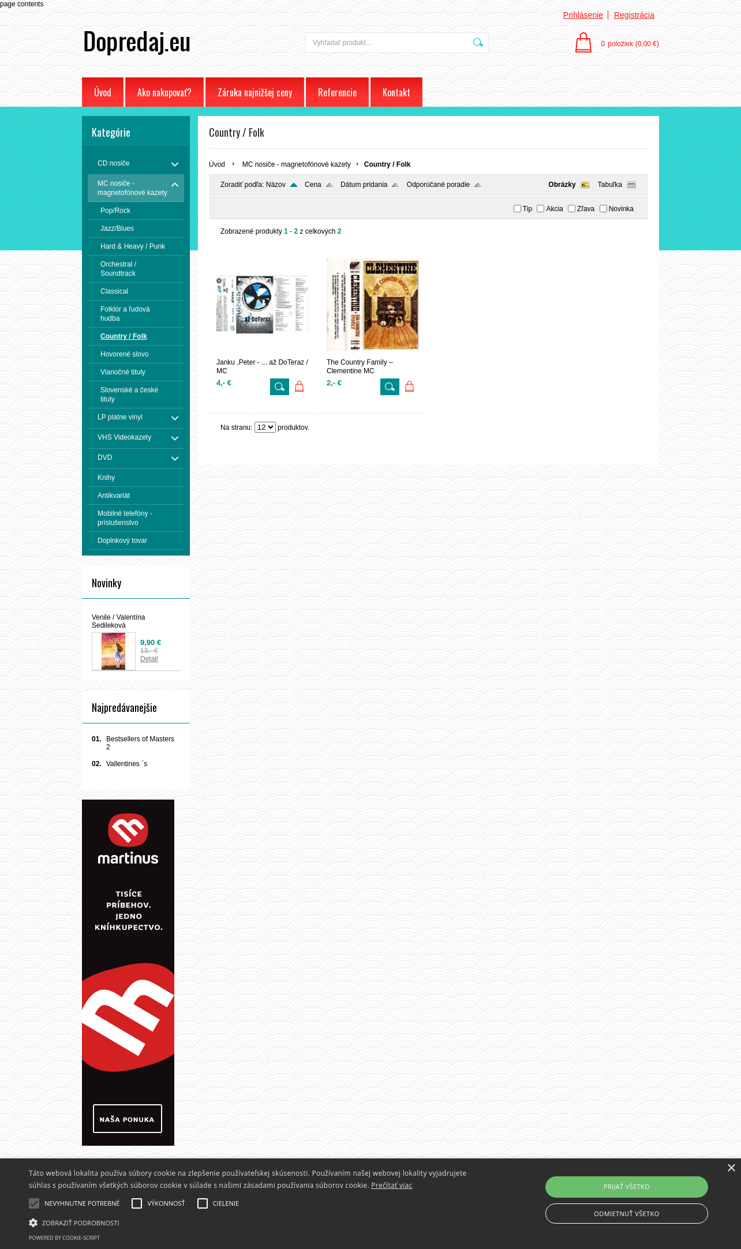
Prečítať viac (391, 1185)
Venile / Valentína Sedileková (118, 621)
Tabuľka (610, 185)
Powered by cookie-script (64, 1238)
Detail (149, 659)
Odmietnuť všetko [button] (626, 1213)
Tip (527, 209)
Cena (313, 185)
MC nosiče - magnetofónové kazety (296, 164)
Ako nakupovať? (164, 92)
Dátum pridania (363, 185)
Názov (276, 185)
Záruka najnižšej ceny (255, 92)
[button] (251, 1222)
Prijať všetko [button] (627, 1186)
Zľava (585, 209)
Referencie (337, 92)
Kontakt (396, 92)
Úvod (102, 92)
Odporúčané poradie (438, 185)
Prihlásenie (583, 15)
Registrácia (634, 15)
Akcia (554, 209)
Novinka (621, 209)
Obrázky (561, 185)
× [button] (731, 1168)
